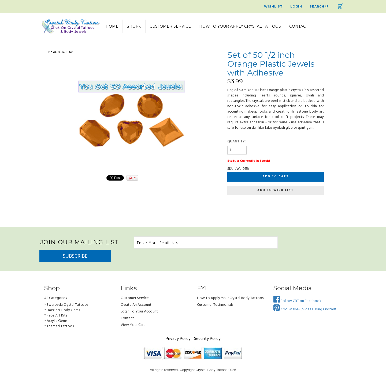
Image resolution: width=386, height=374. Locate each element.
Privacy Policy (178, 326)
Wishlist (273, 6)
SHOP (134, 26)
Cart (340, 6)
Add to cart (275, 176)
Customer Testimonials (215, 293)
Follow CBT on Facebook (297, 289)
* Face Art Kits (55, 304)
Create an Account (136, 293)
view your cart (133, 313)
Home (112, 26)
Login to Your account (139, 300)
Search (319, 6)
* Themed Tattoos (59, 314)
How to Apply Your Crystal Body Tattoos (230, 286)
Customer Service (170, 26)
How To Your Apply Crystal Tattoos (240, 26)
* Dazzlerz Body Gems (62, 298)
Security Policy (207, 326)
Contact (298, 26)
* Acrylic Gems (55, 309)
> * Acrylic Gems (60, 52)
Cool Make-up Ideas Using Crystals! (304, 297)
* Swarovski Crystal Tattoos (66, 293)
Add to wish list (275, 190)
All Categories (55, 286)
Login (296, 6)
